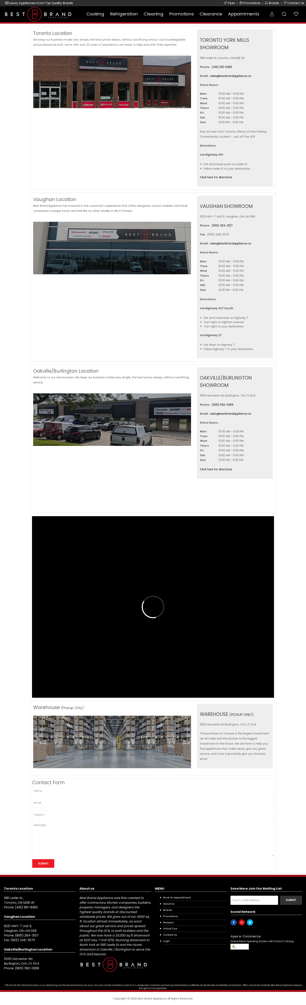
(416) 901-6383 (222, 67)
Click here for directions (216, 177)
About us (168, 904)
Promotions (181, 14)
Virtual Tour (170, 928)
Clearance (211, 14)
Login (166, 941)
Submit (291, 900)
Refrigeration (124, 14)
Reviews (168, 922)
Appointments (243, 14)
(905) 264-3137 (222, 225)
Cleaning (153, 14)
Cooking (95, 14)
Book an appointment (177, 897)
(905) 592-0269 (222, 405)
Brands (167, 910)
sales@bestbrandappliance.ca (230, 76)
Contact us (170, 935)
